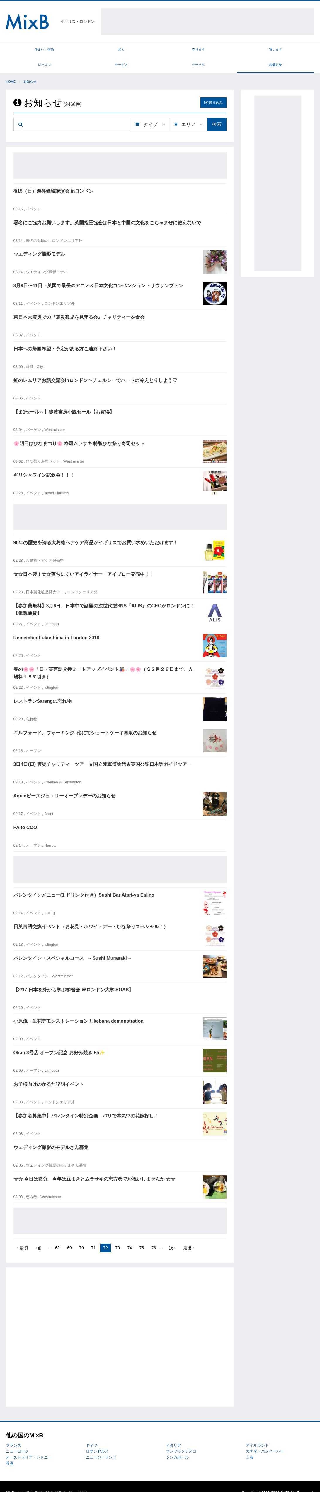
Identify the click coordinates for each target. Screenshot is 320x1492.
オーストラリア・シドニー (29, 1444)
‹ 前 (38, 1235)
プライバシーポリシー (74, 1479)
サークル (256, 50)
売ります (102, 50)
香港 (9, 1450)
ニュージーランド (101, 1444)
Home (11, 68)
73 (117, 1235)
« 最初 (22, 1235)
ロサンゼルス (97, 1438)
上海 (249, 1444)
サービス (217, 50)
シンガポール (177, 1444)
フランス (13, 1432)
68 (57, 1235)
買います (140, 50)
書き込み (213, 89)
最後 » (189, 1235)
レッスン (179, 50)
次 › (172, 1235)
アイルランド (257, 1432)
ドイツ (91, 1432)
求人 (63, 50)
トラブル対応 (41, 1479)
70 (81, 1235)
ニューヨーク (17, 1438)
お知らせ (294, 50)
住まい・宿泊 (25, 50)
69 (69, 1235)
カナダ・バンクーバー (265, 1438)
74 (129, 1235)
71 (93, 1235)
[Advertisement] (207, 21)
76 (153, 1235)
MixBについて (17, 1479)
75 (141, 1235)
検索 (217, 111)
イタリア (173, 1432)
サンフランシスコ (181, 1438)
